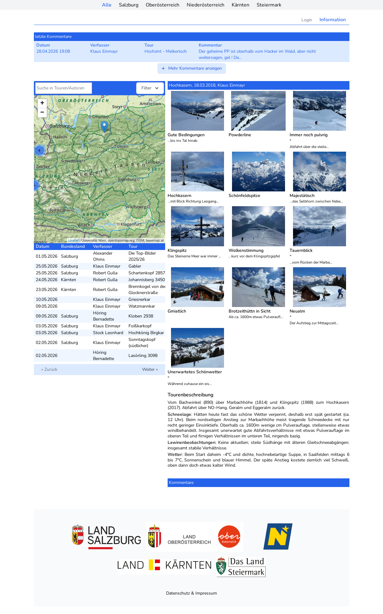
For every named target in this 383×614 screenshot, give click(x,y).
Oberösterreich (162, 5)
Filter (150, 88)
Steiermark (269, 5)
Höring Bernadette (103, 316)
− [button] (42, 112)
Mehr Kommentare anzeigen (191, 68)
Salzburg (128, 5)
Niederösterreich (205, 5)
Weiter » (150, 369)
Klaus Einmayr (106, 266)
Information (333, 19)
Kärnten (240, 5)
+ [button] (42, 103)
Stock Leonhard (108, 333)
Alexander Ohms (102, 256)
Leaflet (73, 240)
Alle (107, 5)
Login (306, 20)
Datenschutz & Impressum (191, 593)
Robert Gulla (105, 273)
